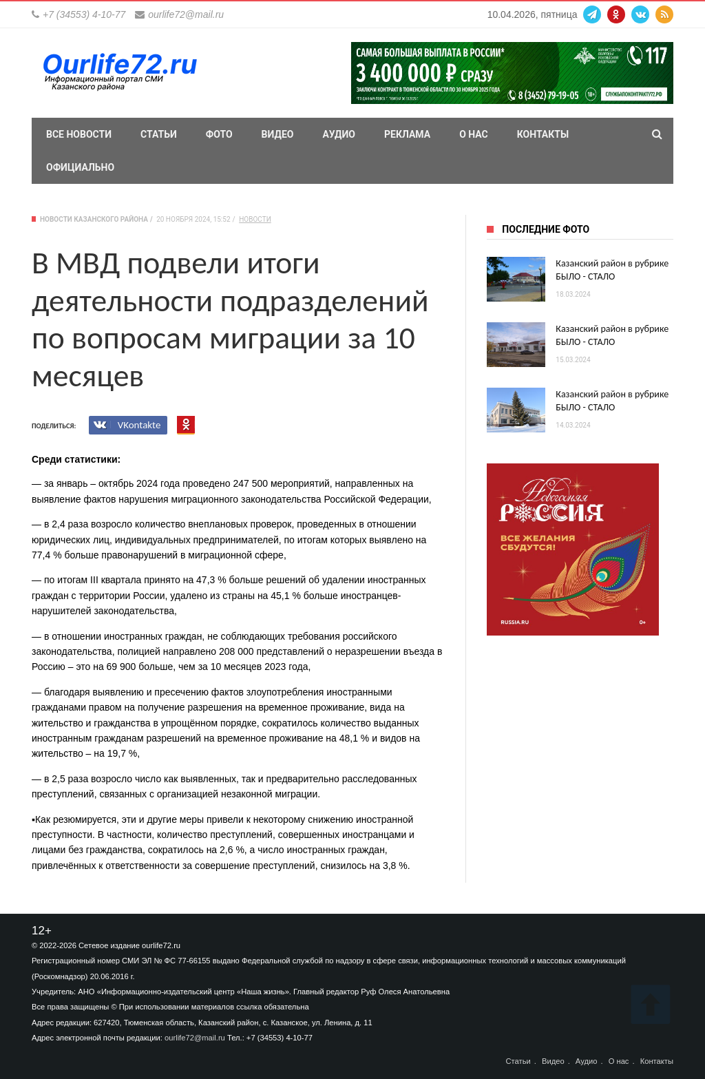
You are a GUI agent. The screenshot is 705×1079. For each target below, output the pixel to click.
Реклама (407, 134)
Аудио (338, 134)
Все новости (79, 134)
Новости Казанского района (94, 219)
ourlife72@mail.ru (186, 14)
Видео (278, 134)
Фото (219, 134)
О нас (473, 134)
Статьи (158, 134)
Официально (80, 167)
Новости (255, 219)
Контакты (543, 134)
